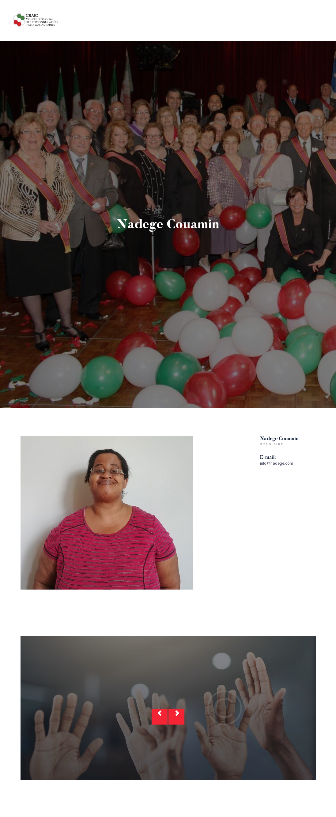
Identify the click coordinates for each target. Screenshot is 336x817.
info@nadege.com (276, 463)
